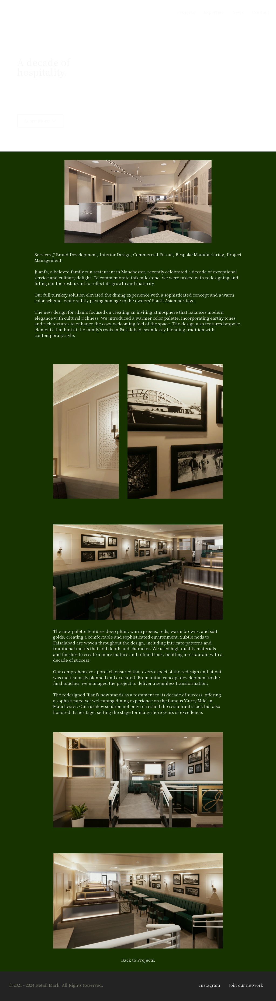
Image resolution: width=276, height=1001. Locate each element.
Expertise (213, 12)
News (238, 12)
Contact (260, 12)
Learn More (40, 121)
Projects (186, 12)
